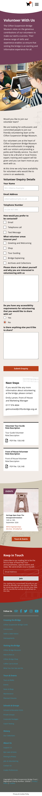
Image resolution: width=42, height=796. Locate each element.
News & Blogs (8, 689)
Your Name (21, 186)
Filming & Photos (9, 757)
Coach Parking (8, 724)
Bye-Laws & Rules (10, 752)
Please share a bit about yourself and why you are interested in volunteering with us (21, 284)
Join (21, 578)
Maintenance (8, 694)
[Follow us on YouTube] (37, 612)
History (6, 731)
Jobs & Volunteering (10, 761)
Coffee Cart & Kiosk (10, 664)
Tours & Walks (8, 680)
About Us (7, 743)
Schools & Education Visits (13, 710)
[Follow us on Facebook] (21, 612)
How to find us (8, 655)
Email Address (21, 197)
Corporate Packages (10, 719)
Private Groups (9, 715)
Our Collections (9, 736)
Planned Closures (10, 698)
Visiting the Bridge (11, 645)
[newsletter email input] (21, 572)
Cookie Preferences (10, 770)
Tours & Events (21, 539)
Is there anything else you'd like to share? (21, 342)
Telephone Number (21, 208)
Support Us (7, 747)
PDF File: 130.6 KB (14, 440)
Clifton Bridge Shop (10, 659)
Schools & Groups (11, 705)
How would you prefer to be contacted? (15, 217)
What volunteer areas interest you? (14, 238)
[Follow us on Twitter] (25, 612)
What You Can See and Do (13, 668)
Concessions (8, 629)
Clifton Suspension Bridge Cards (15, 625)
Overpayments (8, 638)
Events (5, 685)
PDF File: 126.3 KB (14, 466)
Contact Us (7, 766)
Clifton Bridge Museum (12, 650)
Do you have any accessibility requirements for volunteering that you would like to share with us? (19, 309)
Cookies (12, 783)
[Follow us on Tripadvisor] (16, 612)
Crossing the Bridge (12, 620)
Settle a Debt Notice (10, 634)
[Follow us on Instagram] (31, 612)
